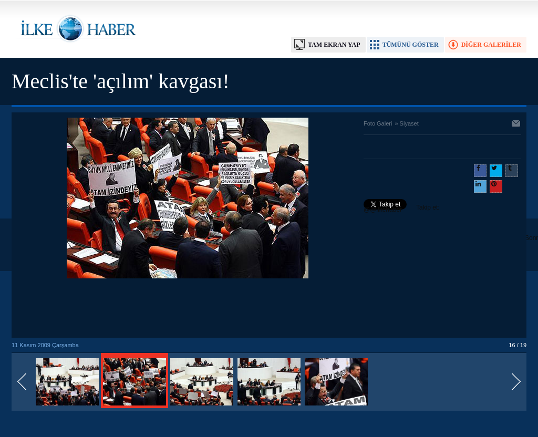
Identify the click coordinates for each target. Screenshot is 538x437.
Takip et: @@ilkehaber (402, 208)
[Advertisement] (188, 308)
